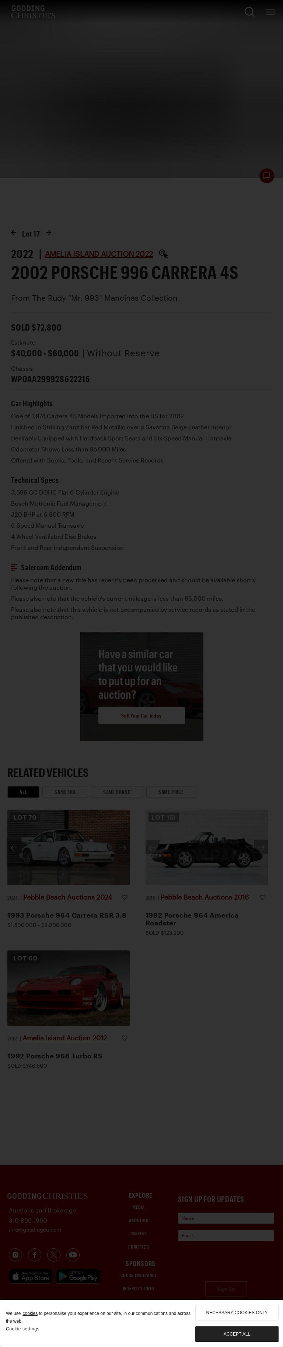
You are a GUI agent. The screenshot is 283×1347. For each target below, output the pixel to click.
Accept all (237, 1334)
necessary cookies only (237, 1312)
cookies (30, 1313)
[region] (141, 1323)
